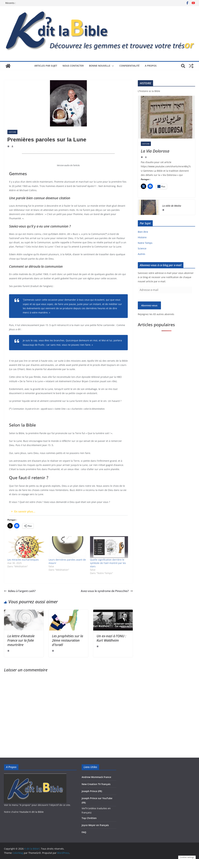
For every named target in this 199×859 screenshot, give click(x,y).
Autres (141, 254)
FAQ (84, 832)
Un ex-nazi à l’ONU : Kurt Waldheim (111, 638)
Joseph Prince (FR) (92, 791)
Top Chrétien (89, 818)
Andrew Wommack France (96, 777)
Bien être (143, 231)
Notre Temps (145, 242)
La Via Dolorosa (155, 151)
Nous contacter (73, 65)
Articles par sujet (45, 65)
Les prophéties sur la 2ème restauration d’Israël (67, 640)
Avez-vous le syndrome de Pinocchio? (107, 591)
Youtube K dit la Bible (31, 811)
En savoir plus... (24, 511)
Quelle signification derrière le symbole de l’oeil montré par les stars (108, 563)
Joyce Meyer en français (95, 825)
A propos (151, 65)
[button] (112, 65)
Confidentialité (129, 65)
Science (142, 248)
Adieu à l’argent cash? (20, 591)
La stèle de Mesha (171, 205)
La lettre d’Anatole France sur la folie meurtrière (21, 640)
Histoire (12, 132)
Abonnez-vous (149, 305)
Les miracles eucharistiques (23, 559)
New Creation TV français (96, 784)
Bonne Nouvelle (99, 65)
